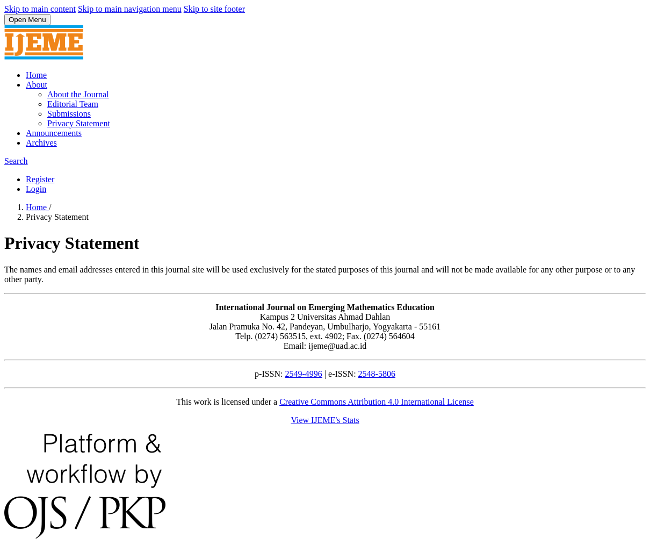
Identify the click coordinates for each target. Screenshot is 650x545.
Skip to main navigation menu (130, 8)
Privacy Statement (78, 123)
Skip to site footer (214, 8)
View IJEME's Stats (325, 420)
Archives (41, 142)
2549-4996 (303, 373)
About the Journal (78, 94)
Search (16, 161)
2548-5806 (376, 373)
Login (36, 188)
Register (40, 179)
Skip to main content (40, 8)
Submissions (69, 113)
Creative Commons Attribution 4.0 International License (376, 401)
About (36, 84)
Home (36, 75)
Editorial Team (72, 104)
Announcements (54, 133)
